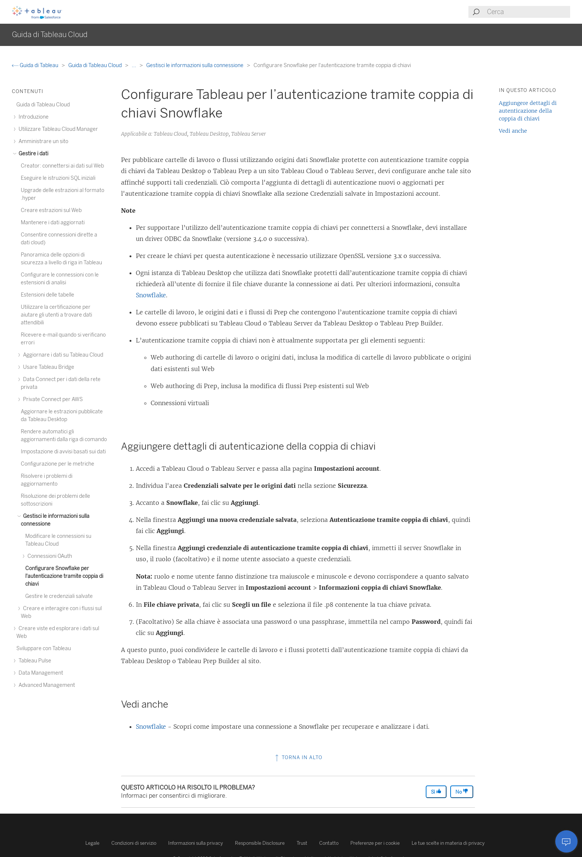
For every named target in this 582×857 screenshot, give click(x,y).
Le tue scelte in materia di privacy (448, 843)
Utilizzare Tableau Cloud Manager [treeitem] (57, 129)
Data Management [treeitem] (39, 673)
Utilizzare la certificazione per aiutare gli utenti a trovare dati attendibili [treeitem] (56, 315)
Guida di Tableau (35, 65)
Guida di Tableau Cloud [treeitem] (43, 105)
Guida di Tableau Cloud (95, 65)
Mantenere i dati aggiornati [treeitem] (53, 222)
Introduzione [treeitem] (32, 117)
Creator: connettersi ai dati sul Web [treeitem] (62, 166)
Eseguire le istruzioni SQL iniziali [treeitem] (58, 178)
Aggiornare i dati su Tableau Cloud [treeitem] (62, 355)
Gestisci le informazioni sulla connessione (195, 65)
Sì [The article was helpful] (436, 791)
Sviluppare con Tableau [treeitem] (43, 648)
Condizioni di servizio (133, 843)
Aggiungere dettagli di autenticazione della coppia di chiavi (528, 111)
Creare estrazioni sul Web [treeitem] (51, 210)
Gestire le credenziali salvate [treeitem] (59, 596)
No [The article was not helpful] (461, 791)
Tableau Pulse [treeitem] (33, 661)
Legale (92, 843)
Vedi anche (513, 131)
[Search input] (528, 12)
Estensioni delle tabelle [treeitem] (47, 295)
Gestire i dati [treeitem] (32, 153)
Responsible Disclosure (260, 843)
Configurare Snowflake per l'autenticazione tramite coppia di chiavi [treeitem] (64, 576)
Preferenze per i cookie (375, 843)
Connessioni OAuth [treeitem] (48, 556)
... (134, 65)
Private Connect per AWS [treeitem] (52, 399)
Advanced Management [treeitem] (45, 685)
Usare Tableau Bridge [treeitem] (47, 367)
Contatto (329, 843)
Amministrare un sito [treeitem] (42, 141)
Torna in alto (298, 757)
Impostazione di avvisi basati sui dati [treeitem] (63, 452)
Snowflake (151, 295)
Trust (302, 843)
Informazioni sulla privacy (195, 843)
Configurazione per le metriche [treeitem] (57, 464)
